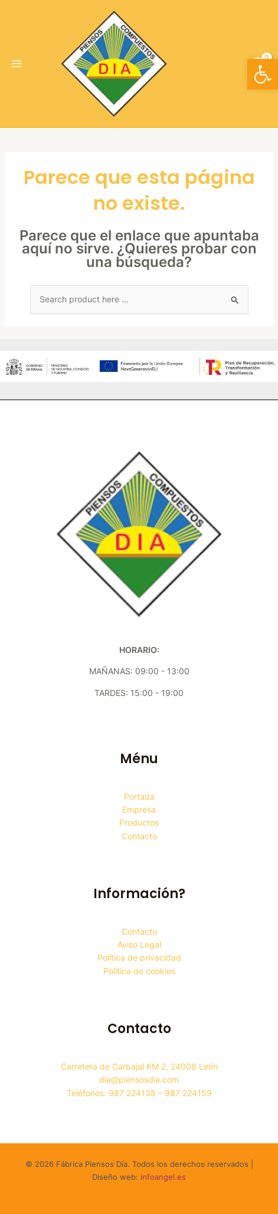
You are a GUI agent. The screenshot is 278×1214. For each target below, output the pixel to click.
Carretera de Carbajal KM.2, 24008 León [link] (139, 1066)
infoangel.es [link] (163, 1177)
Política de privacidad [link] (139, 957)
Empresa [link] (139, 809)
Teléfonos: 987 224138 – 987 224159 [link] (139, 1093)
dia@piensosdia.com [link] (139, 1079)
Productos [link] (139, 822)
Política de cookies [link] (139, 971)
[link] (262, 74)
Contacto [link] (139, 836)
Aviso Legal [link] (139, 944)
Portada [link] (139, 796)
